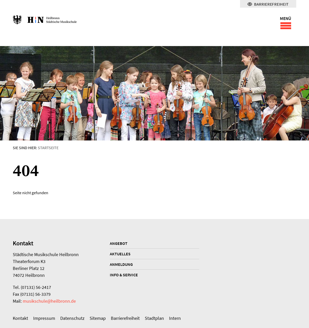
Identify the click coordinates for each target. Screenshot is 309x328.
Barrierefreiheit (125, 318)
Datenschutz (72, 318)
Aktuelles (120, 253)
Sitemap (98, 318)
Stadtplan (154, 318)
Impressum (44, 318)
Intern (175, 318)
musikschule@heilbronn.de (49, 301)
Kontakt (20, 318)
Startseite (48, 147)
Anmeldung (121, 264)
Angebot (118, 243)
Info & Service (124, 274)
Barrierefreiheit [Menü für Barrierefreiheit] (268, 4)
